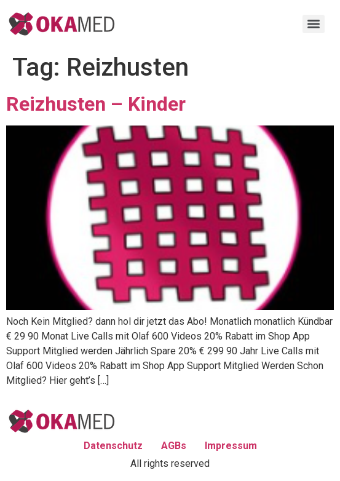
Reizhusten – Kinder (96, 104)
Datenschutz (113, 445)
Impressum (231, 445)
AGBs (173, 445)
